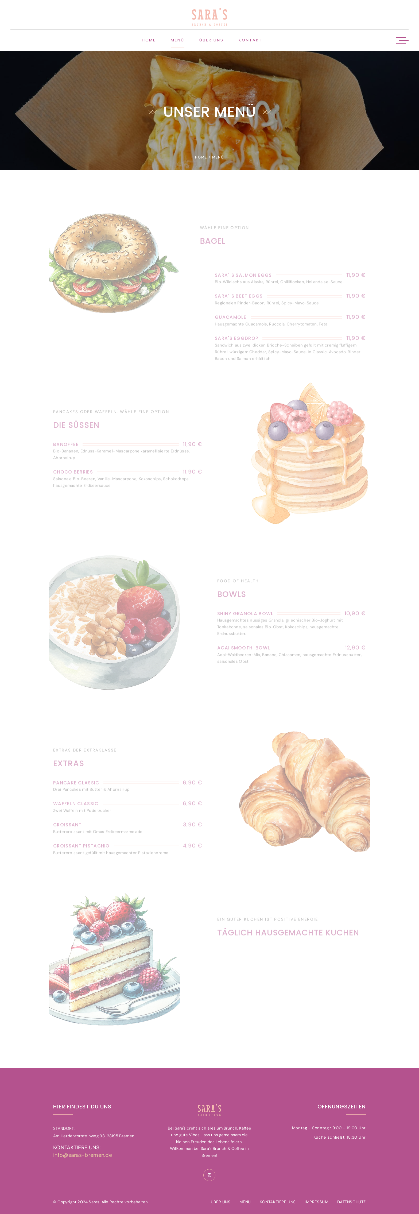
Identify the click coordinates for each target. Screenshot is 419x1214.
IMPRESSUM (316, 1202)
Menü (177, 40)
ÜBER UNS (221, 1202)
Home (149, 40)
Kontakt (250, 40)
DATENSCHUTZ (351, 1202)
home (201, 157)
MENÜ (245, 1202)
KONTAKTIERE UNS (278, 1202)
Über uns (211, 40)
